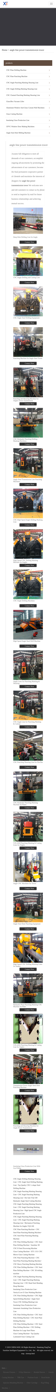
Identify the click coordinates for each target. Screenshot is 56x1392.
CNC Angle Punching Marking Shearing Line (22, 83)
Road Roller (45, 1377)
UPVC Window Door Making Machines (20, 127)
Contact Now (29, 242)
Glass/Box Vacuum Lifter (15, 101)
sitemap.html (30, 1354)
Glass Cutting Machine (14, 114)
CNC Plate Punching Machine (16, 76)
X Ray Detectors (24, 1372)
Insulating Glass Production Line (17, 120)
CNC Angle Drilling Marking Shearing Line (21, 89)
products (9, 63)
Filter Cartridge (32, 1383)
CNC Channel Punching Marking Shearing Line (23, 95)
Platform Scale (33, 1377)
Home (4, 50)
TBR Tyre (20, 1377)
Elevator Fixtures (9, 1372)
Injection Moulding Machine (13, 1383)
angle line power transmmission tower (27, 50)
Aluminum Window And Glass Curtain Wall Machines (25, 108)
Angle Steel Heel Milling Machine (18, 133)
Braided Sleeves (39, 1372)
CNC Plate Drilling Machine (16, 70)
